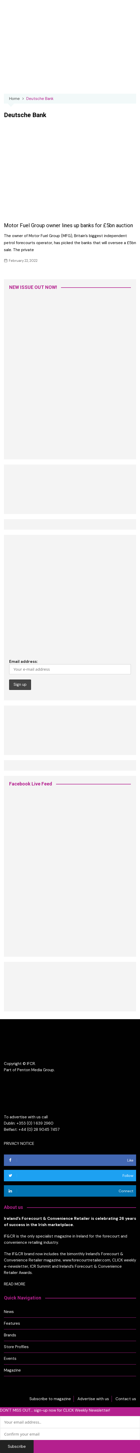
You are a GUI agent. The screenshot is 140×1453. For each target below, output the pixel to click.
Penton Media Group (35, 1070)
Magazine (12, 1370)
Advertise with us (93, 1398)
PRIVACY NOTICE (19, 1143)
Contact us (125, 1398)
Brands (10, 1335)
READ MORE (14, 1284)
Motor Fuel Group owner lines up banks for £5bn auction (68, 225)
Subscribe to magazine (50, 1398)
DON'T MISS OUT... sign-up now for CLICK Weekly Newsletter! (55, 1410)
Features (12, 1323)
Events (10, 1358)
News (9, 1311)
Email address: (70, 666)
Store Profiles (16, 1346)
